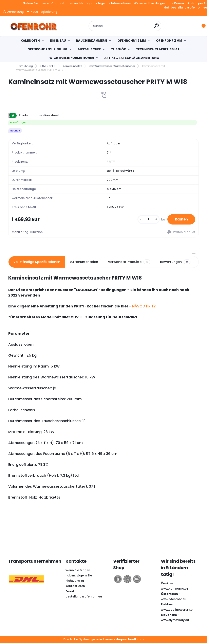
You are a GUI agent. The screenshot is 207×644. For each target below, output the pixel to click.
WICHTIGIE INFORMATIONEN (71, 58)
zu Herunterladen (84, 262)
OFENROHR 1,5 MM (131, 40)
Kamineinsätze (72, 66)
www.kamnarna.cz (174, 589)
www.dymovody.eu (175, 621)
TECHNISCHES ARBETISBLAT (158, 49)
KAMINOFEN (30, 40)
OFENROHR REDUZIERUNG (47, 49)
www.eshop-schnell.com (124, 640)
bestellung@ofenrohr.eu (189, 7)
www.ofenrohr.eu (173, 599)
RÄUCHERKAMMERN (91, 40)
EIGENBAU (58, 40)
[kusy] (146, 219)
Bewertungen (175, 262)
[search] (156, 27)
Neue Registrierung (44, 12)
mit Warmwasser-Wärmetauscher (112, 66)
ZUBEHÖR (118, 49)
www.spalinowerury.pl (177, 610)
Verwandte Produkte (129, 262)
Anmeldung (15, 12)
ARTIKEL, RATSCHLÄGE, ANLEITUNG (131, 58)
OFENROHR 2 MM (169, 40)
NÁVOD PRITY (144, 306)
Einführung (26, 66)
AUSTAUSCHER (89, 49)
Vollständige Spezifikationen (36, 262)
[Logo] (33, 26)
